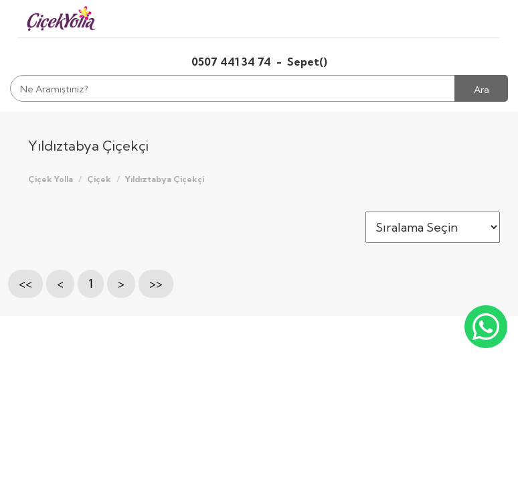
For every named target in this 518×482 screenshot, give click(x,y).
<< (25, 283)
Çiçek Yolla (50, 179)
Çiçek (99, 179)
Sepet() (307, 61)
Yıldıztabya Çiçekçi (164, 179)
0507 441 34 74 (232, 61)
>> (156, 283)
